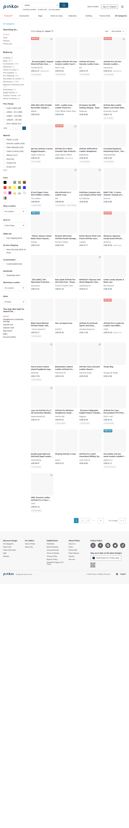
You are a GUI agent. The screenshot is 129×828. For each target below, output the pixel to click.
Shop (5, 38)
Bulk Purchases (52, 547)
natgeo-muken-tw (38, 155)
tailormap (34, 373)
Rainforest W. (60, 373)
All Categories (8, 24)
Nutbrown (83, 111)
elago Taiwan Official (63, 155)
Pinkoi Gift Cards (9, 550)
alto (56, 198)
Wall (4, 553)
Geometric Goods (111, 111)
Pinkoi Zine (7, 44)
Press (70, 547)
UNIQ (106, 329)
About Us (71, 544)
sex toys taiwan (54, 9)
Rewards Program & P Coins (55, 563)
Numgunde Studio (111, 373)
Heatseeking (36, 460)
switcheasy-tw (85, 286)
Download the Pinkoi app (105, 558)
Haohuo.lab (59, 416)
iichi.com (71, 559)
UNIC (33, 504)
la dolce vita (42, 9)
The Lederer (36, 198)
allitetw (34, 111)
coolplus (82, 242)
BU (80, 67)
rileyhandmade (109, 155)
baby (5, 334)
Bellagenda (83, 155)
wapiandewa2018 (38, 416)
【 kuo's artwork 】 (38, 329)
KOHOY (58, 329)
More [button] (5, 170)
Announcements (53, 550)
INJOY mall (59, 67)
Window (6, 41)
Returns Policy (52, 559)
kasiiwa (34, 242)
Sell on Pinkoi (92, 7)
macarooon (108, 67)
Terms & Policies (53, 553)
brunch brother (9, 337)
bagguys (82, 416)
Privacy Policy (52, 556)
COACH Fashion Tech (64, 286)
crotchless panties (29, 9)
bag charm (7, 331)
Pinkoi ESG (72, 550)
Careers (71, 556)
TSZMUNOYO (36, 67)
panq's (58, 460)
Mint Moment (109, 286)
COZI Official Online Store (65, 111)
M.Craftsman (84, 198)
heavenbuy (35, 286)
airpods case (8, 328)
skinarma (107, 242)
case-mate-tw (84, 460)
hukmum (107, 198)
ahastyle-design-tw (86, 329)
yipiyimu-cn (108, 460)
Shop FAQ (29, 547)
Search (63, 5)
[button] (24, 128)
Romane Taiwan (61, 242)
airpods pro (8, 325)
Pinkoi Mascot (73, 553)
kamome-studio (85, 373)
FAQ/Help (50, 544)
